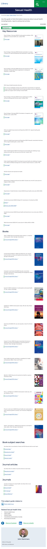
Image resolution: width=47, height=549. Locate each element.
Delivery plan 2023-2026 (10, 205)
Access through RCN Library (11, 239)
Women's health (8, 458)
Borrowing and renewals (9, 518)
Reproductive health (9, 471)
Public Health (7, 513)
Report (6, 202)
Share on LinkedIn (26, 523)
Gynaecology (8, 449)
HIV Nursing (7, 490)
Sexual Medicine (8, 493)
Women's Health (8, 515)
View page (7, 39)
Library (7, 15)
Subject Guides (13, 15)
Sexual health (8, 474)
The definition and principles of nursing (13, 516)
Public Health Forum (9, 504)
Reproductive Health (9, 452)
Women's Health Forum (9, 512)
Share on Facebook (9, 523)
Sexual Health (8, 455)
